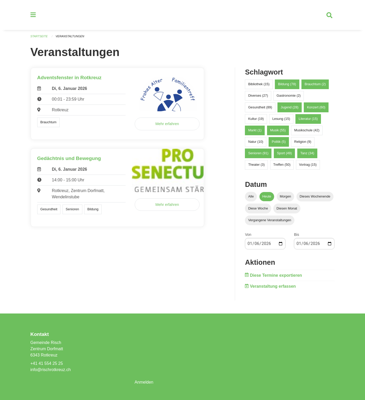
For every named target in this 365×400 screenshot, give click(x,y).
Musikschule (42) (306, 130)
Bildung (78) (287, 84)
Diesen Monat (286, 208)
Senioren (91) (258, 153)
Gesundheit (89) (260, 107)
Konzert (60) (316, 107)
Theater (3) (256, 165)
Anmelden (143, 382)
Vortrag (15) (308, 165)
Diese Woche (258, 208)
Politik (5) (279, 142)
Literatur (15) (308, 119)
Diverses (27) (258, 96)
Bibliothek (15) (259, 84)
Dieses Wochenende (315, 197)
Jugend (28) (289, 107)
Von (248, 234)
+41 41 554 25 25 (46, 363)
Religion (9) (302, 142)
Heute (266, 197)
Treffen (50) (281, 165)
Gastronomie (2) (289, 96)
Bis (296, 234)
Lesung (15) (281, 119)
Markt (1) (255, 130)
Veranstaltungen (69, 36)
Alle (251, 197)
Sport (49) (284, 153)
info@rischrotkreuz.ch (50, 369)
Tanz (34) (307, 153)
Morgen (285, 197)
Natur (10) (255, 142)
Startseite (39, 36)
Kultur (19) (256, 119)
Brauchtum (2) (315, 84)
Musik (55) (278, 130)
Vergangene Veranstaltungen (269, 220)
